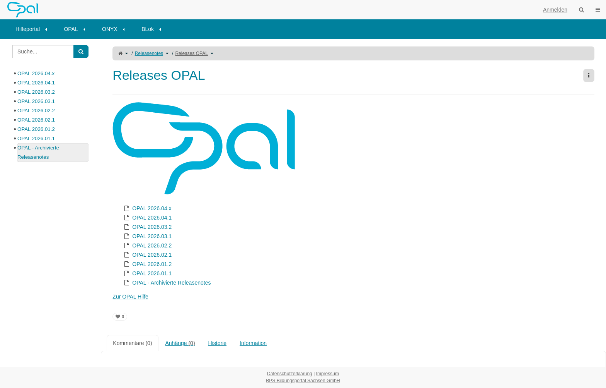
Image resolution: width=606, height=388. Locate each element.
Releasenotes (149, 53)
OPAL (71, 29)
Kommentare (132, 343)
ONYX (109, 29)
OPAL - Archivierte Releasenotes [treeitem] (166, 282)
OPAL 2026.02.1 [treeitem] (147, 254)
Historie (217, 343)
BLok (147, 29)
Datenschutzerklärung (289, 373)
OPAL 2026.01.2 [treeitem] (147, 264)
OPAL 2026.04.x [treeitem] (146, 208)
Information (253, 343)
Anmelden (555, 10)
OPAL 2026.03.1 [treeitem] (147, 236)
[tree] (353, 245)
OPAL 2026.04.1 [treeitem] (147, 217)
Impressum (327, 373)
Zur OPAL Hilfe (130, 297)
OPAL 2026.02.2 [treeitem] (147, 245)
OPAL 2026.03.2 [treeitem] (147, 227)
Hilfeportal (27, 29)
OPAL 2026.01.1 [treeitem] (147, 273)
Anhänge (180, 343)
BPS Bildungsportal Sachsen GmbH (303, 380)
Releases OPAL (191, 53)
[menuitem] (34, 29)
